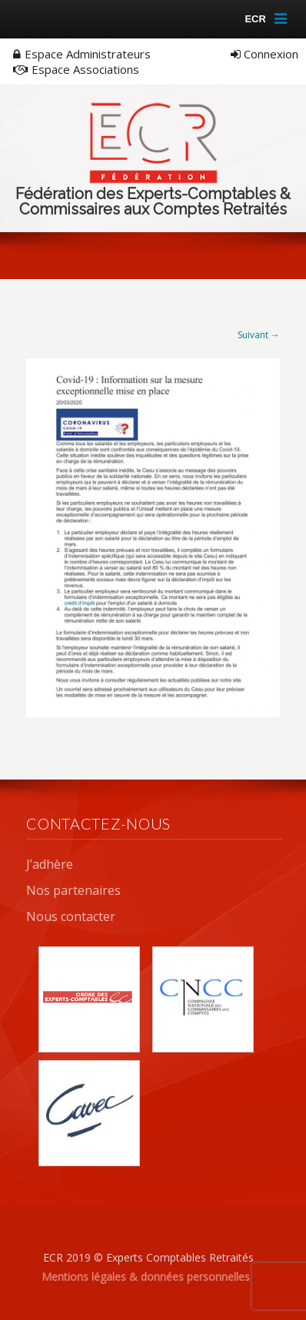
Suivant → (259, 334)
